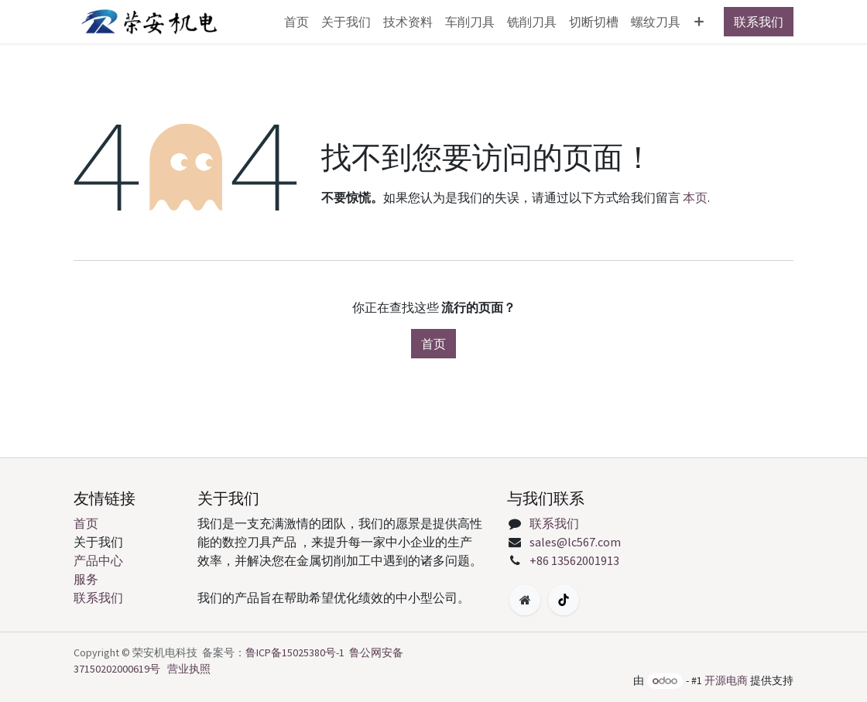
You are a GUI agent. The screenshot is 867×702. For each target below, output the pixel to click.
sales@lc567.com (575, 542)
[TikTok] (563, 599)
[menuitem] (296, 21)
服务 (86, 579)
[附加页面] (524, 599)
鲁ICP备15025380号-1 (294, 652)
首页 (433, 343)
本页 (695, 197)
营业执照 (189, 669)
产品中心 (98, 560)
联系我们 (758, 21)
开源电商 (726, 680)
